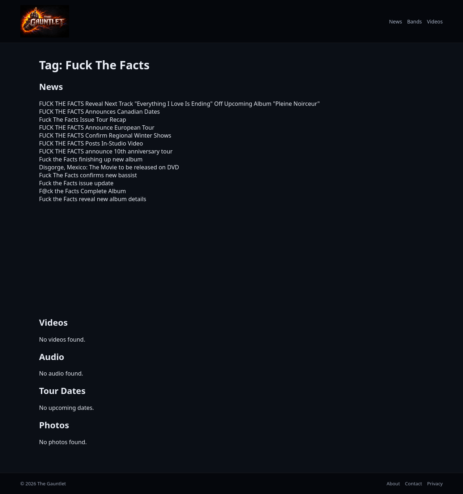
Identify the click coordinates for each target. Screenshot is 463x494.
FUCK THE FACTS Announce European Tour (96, 127)
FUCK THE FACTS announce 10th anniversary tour (106, 151)
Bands (414, 21)
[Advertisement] (231, 258)
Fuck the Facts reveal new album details (92, 199)
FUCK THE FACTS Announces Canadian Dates (99, 112)
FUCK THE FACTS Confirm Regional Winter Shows (105, 135)
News (395, 21)
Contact (413, 483)
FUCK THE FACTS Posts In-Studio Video (91, 143)
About (393, 483)
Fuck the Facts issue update (76, 183)
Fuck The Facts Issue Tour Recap (82, 120)
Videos (435, 21)
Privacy (435, 483)
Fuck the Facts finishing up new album (91, 159)
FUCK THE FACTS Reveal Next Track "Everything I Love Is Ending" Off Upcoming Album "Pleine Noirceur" (179, 104)
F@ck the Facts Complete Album (82, 191)
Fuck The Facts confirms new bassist (88, 175)
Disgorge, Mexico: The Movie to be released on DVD (109, 167)
